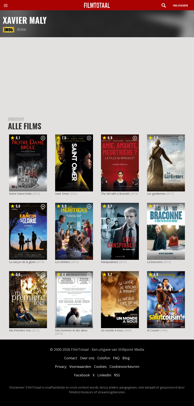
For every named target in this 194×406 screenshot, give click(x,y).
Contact (70, 358)
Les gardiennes (156, 193)
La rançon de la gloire (22, 262)
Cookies (100, 366)
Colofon (103, 358)
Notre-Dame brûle (20, 193)
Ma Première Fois (20, 330)
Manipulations (109, 262)
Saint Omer (62, 193)
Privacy (60, 366)
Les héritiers (62, 262)
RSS (117, 375)
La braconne (154, 262)
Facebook (82, 375)
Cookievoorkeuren (124, 366)
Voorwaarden (80, 366)
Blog (126, 358)
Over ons (87, 358)
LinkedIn (104, 375)
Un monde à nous (112, 330)
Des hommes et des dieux (71, 330)
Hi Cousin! (153, 330)
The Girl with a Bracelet (115, 193)
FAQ (116, 358)
